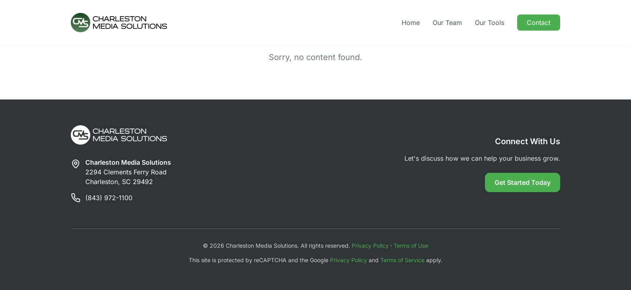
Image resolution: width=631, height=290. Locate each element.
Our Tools (489, 23)
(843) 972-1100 (108, 198)
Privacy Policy (370, 245)
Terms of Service (402, 260)
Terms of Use (411, 245)
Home (411, 23)
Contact (539, 23)
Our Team (447, 23)
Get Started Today (523, 182)
